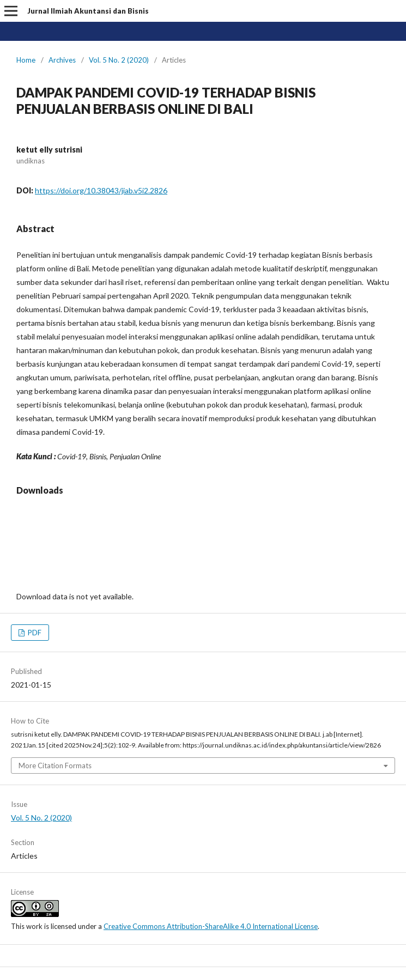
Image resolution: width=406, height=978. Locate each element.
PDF (33, 632)
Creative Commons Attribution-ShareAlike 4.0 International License (211, 926)
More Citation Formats (55, 765)
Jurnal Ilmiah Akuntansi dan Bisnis (88, 11)
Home (25, 60)
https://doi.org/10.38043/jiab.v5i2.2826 (101, 190)
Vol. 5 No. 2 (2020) (119, 60)
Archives (62, 60)
